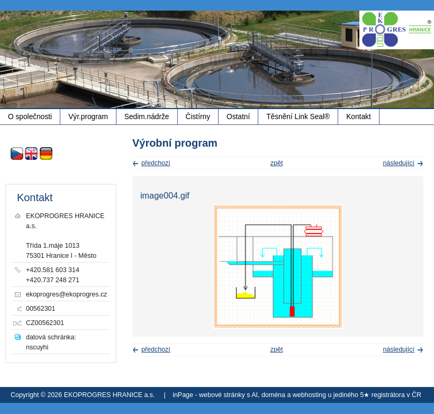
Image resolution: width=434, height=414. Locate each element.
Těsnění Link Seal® (298, 117)
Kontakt (358, 117)
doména (273, 395)
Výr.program (88, 117)
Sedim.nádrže (146, 117)
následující (398, 163)
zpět (276, 163)
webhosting (309, 395)
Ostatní (238, 117)
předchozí (155, 163)
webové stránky (222, 395)
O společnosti (30, 117)
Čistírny (198, 117)
